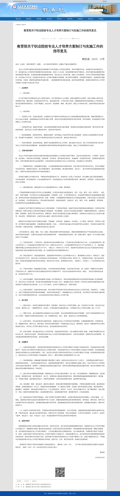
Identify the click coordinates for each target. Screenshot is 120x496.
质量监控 (80, 18)
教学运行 (59, 18)
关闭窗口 (34, 481)
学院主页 (105, 1)
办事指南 (38, 18)
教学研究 (69, 18)
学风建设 (100, 18)
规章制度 (28, 18)
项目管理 (49, 18)
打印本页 (26, 481)
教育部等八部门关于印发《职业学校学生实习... (39, 484)
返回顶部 (19, 481)
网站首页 (18, 18)
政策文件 (90, 18)
